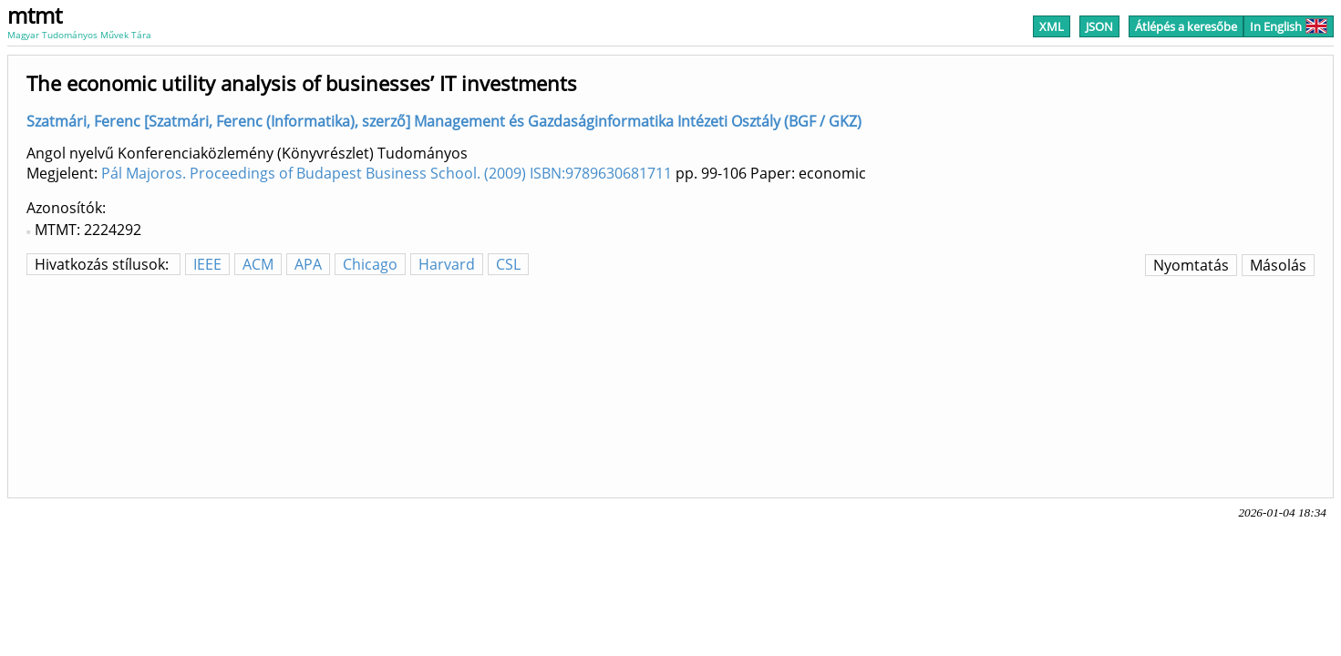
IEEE (207, 264)
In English (1288, 26)
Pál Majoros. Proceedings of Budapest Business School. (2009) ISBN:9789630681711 (386, 173)
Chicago (370, 264)
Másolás (1278, 265)
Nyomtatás (1191, 265)
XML (1051, 26)
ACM (257, 264)
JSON (1099, 26)
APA (308, 264)
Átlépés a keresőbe (1186, 26)
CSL (508, 264)
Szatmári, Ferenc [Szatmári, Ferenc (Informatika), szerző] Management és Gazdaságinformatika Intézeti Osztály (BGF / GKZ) (443, 121)
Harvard (446, 264)
